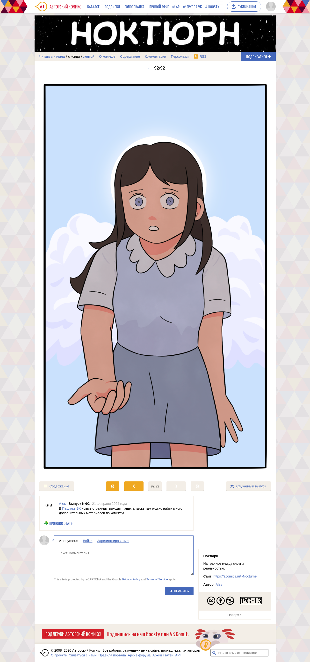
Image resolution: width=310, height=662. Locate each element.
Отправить (179, 591)
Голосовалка (134, 6)
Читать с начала (52, 56)
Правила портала (112, 655)
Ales (219, 584)
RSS (203, 56)
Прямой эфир (159, 6)
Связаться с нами (83, 655)
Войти (87, 541)
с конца (74, 56)
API (178, 6)
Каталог (93, 6)
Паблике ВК (71, 508)
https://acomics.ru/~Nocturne (235, 576)
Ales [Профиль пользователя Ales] (62, 503)
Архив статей (162, 655)
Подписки (112, 6)
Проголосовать (60, 523)
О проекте (59, 655)
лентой (88, 56)
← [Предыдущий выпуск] (149, 68)
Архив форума (139, 655)
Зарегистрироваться (113, 541)
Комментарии (155, 56)
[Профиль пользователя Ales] (49, 506)
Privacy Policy (131, 579)
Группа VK (194, 6)
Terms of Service (157, 579)
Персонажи (179, 56)
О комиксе (107, 56)
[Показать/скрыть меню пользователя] (270, 6)
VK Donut (179, 633)
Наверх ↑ (234, 615)
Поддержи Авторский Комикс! (73, 634)
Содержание (130, 56)
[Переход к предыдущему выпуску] (65, 276)
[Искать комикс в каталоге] (214, 652)
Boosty (213, 6)
